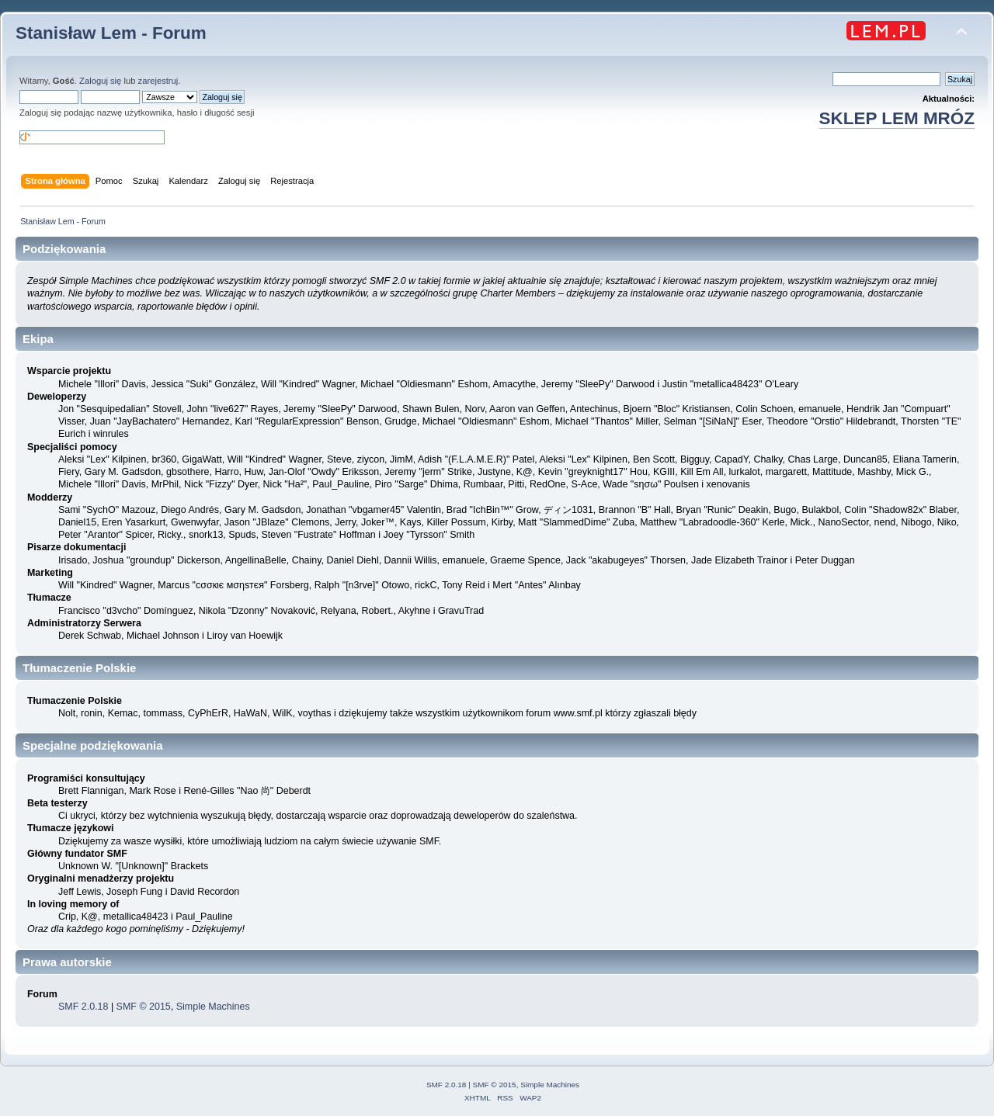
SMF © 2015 (143, 1006)
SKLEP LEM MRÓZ (897, 118)
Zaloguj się (100, 80)
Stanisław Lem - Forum (111, 33)
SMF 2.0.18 (83, 1006)
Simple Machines (213, 1006)
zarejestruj (158, 80)
